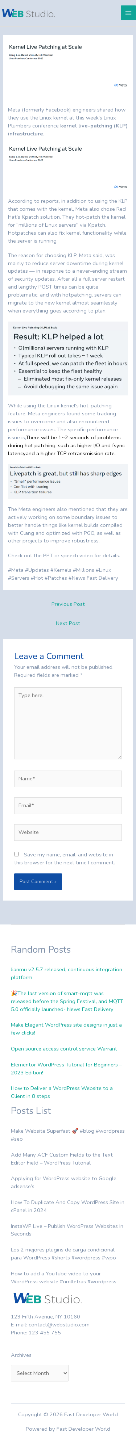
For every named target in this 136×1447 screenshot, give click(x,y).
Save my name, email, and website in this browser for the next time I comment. (64, 858)
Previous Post (68, 604)
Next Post (68, 623)
